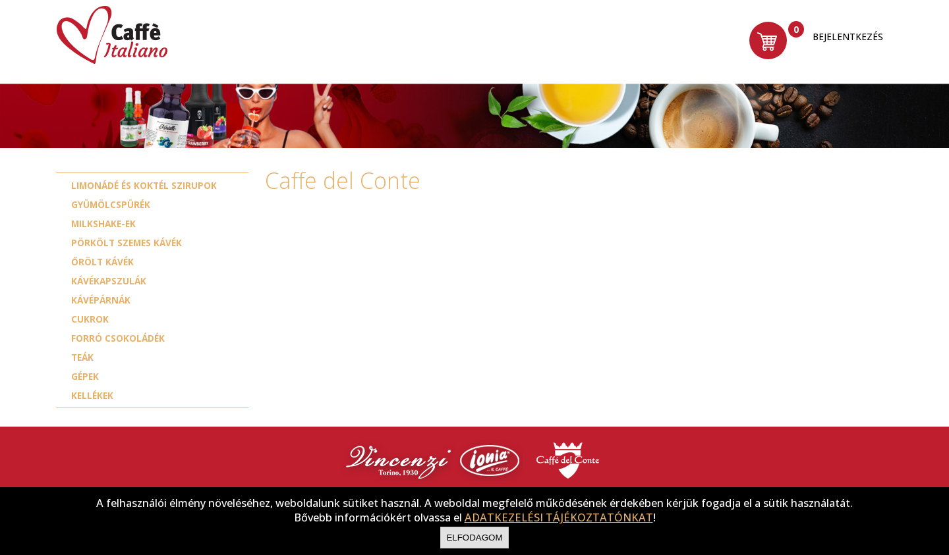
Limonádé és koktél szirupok (144, 185)
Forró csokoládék (118, 338)
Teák (82, 357)
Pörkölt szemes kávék (126, 242)
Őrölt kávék (102, 261)
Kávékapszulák (108, 281)
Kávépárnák (100, 300)
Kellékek (92, 395)
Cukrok (90, 319)
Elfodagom (474, 537)
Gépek (85, 376)
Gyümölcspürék (110, 204)
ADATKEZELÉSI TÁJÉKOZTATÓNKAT (559, 517)
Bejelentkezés (846, 38)
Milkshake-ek (103, 223)
